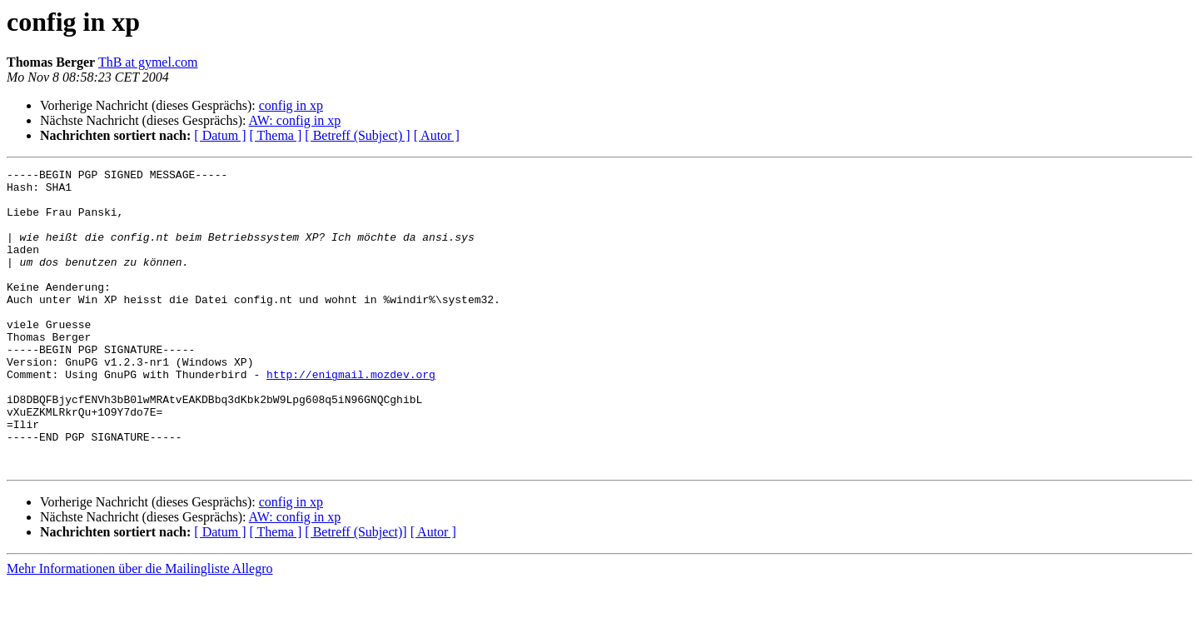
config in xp (291, 105)
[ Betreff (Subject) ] (357, 135)
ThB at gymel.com (148, 62)
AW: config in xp (295, 120)
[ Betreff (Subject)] (355, 592)
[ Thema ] (276, 135)
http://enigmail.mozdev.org (350, 416)
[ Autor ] (437, 135)
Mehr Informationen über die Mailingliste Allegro (139, 628)
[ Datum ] (220, 135)
